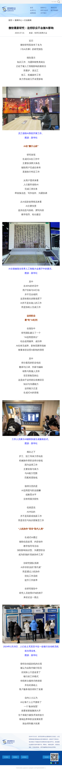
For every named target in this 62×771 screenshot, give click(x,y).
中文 (52, 1)
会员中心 (33, 10)
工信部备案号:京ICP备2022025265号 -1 (37, 767)
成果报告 (33, 13)
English (55, 1)
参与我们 (24, 757)
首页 (31, 8)
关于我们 (43, 13)
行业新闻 (27, 20)
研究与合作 (44, 10)
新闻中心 (43, 8)
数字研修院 (54, 10)
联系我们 (15, 757)
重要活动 (54, 8)
